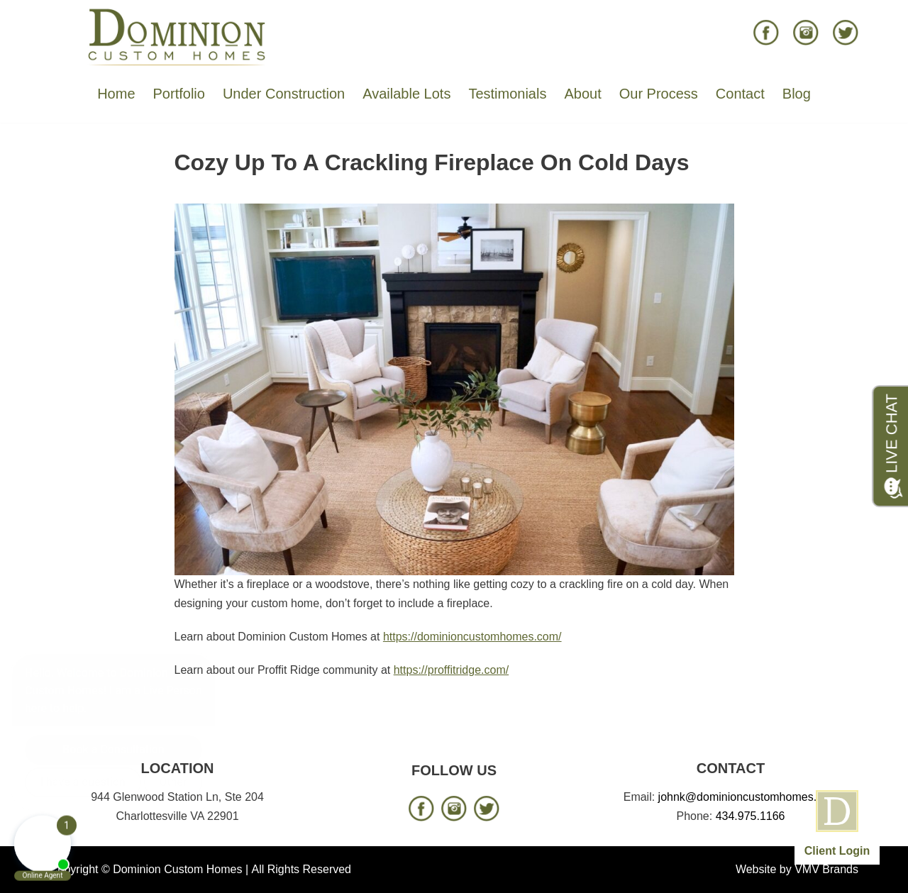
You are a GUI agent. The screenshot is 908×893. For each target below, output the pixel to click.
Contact (740, 93)
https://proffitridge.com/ (451, 670)
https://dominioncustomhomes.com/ (472, 637)
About (582, 93)
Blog (796, 93)
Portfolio (179, 93)
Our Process (658, 93)
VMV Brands (826, 869)
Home (116, 93)
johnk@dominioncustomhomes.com (748, 797)
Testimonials (507, 93)
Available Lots (406, 93)
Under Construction (284, 93)
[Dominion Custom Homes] (177, 36)
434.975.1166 (750, 816)
